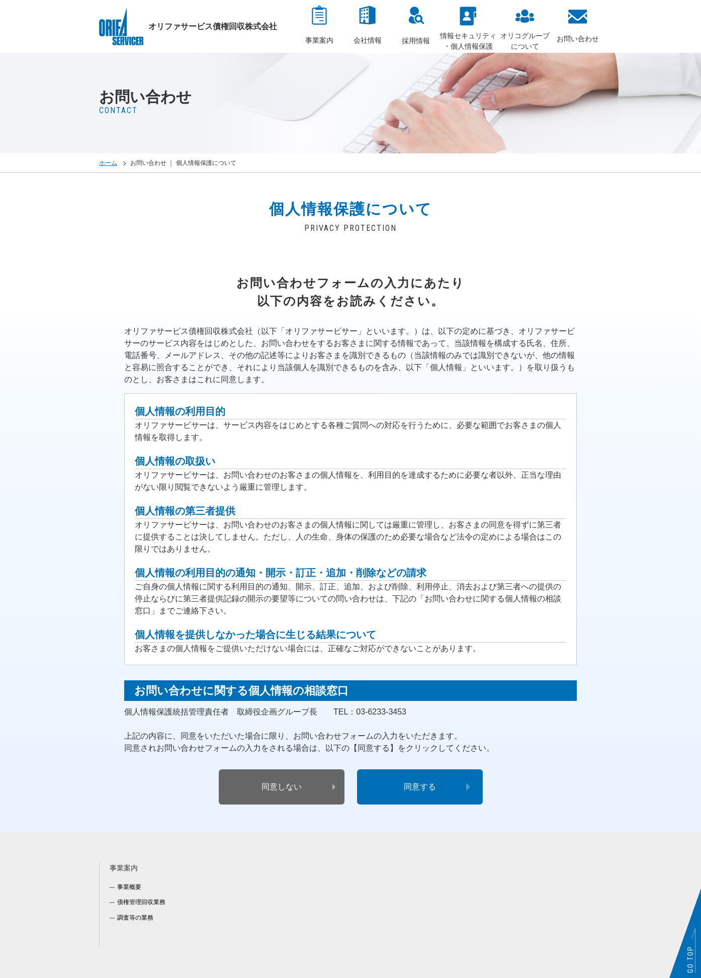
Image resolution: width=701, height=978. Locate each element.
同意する (420, 786)
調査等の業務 (135, 917)
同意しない (281, 786)
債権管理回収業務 (141, 902)
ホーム (108, 162)
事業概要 (129, 887)
